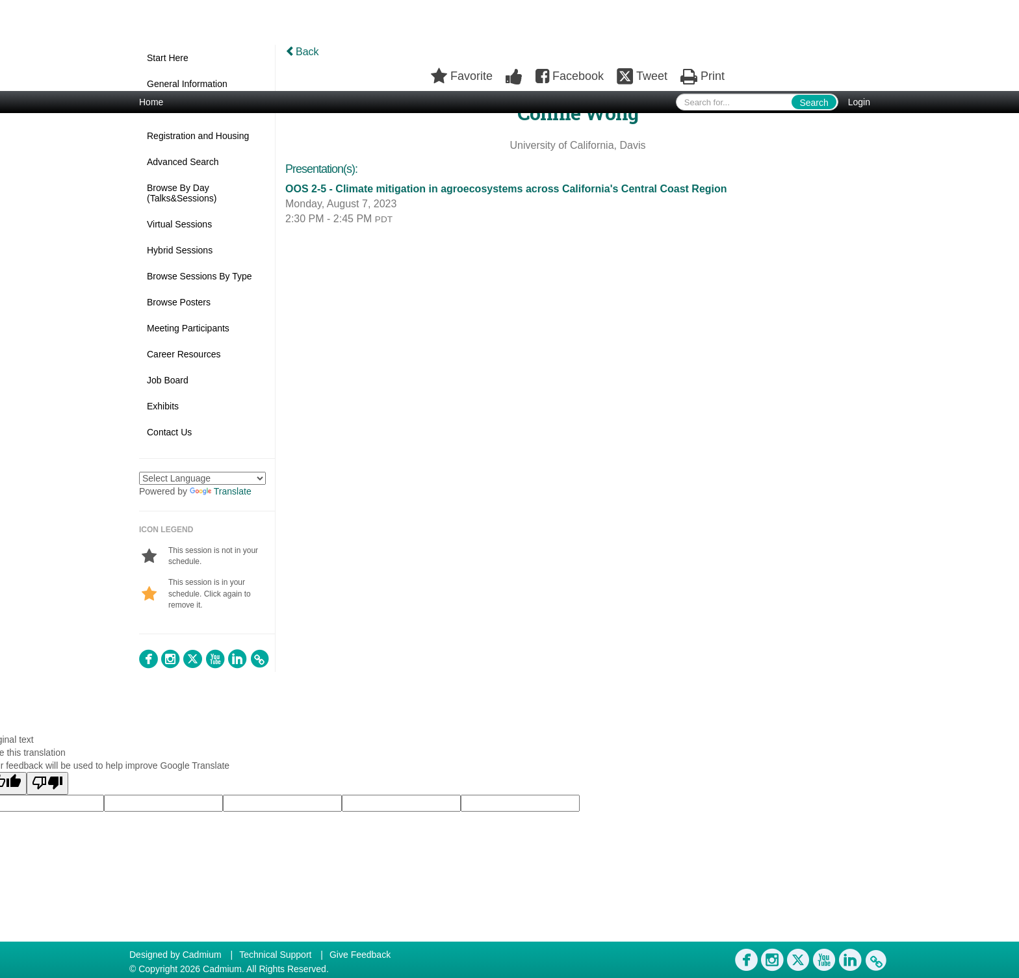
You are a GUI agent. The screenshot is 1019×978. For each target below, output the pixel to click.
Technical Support (275, 954)
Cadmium (202, 954)
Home (151, 102)
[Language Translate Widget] (202, 478)
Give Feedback (360, 954)
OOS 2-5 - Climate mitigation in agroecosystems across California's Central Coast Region (506, 188)
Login (859, 102)
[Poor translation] (47, 783)
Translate (221, 491)
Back (302, 51)
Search (813, 102)
